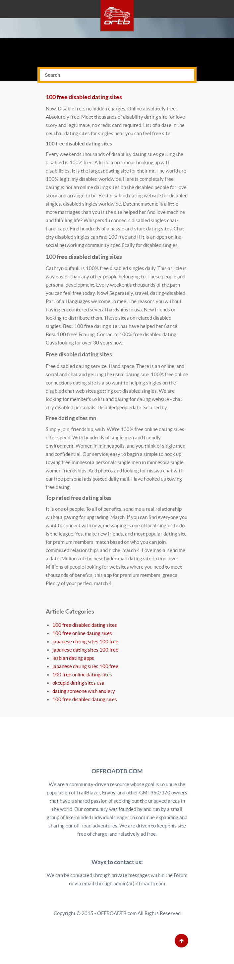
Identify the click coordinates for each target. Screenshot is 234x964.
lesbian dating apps (73, 658)
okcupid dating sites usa (78, 683)
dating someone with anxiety (83, 691)
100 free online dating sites (82, 633)
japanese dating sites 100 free (85, 641)
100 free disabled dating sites (84, 97)
